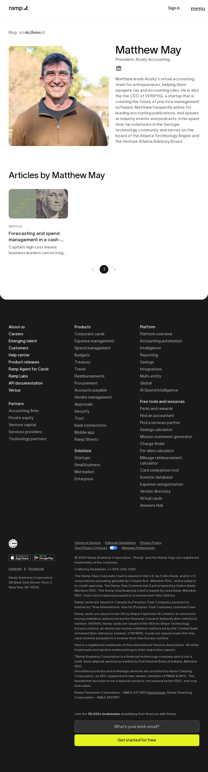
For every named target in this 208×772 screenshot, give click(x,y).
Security (81, 411)
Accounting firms (24, 411)
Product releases (24, 362)
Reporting (149, 355)
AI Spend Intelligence (159, 390)
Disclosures (156, 692)
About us (17, 327)
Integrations (151, 369)
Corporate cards (89, 334)
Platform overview (156, 334)
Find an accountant (157, 415)
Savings (147, 362)
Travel (80, 369)
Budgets (82, 355)
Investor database (156, 477)
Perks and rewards (156, 408)
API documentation (26, 383)
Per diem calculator (157, 451)
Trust (79, 418)
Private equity (21, 418)
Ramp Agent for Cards (29, 369)
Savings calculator (156, 430)
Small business (87, 465)
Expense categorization (161, 484)
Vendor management (93, 397)
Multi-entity (150, 376)
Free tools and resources (162, 402)
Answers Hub (151, 505)
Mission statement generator (166, 437)
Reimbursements (89, 376)
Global (146, 383)
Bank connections (90, 425)
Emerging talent (23, 341)
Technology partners (27, 439)
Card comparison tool (159, 470)
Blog (13, 32)
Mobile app (84, 432)
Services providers (25, 432)
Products (82, 327)
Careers (16, 334)
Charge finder (152, 444)
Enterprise (83, 479)
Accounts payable (90, 390)
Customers (18, 348)
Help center (19, 355)
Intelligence (150, 348)
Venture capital (22, 425)
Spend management (92, 348)
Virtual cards (151, 498)
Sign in (174, 8)
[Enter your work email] (136, 726)
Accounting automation (161, 341)
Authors (32, 32)
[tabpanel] (104, 231)
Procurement (86, 383)
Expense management (94, 341)
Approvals (83, 404)
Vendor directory (155, 491)
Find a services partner (160, 422)
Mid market (84, 472)
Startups (82, 458)
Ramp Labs (18, 376)
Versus (15, 390)
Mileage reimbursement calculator (161, 460)
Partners (16, 404)
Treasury (82, 362)
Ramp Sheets (86, 439)
